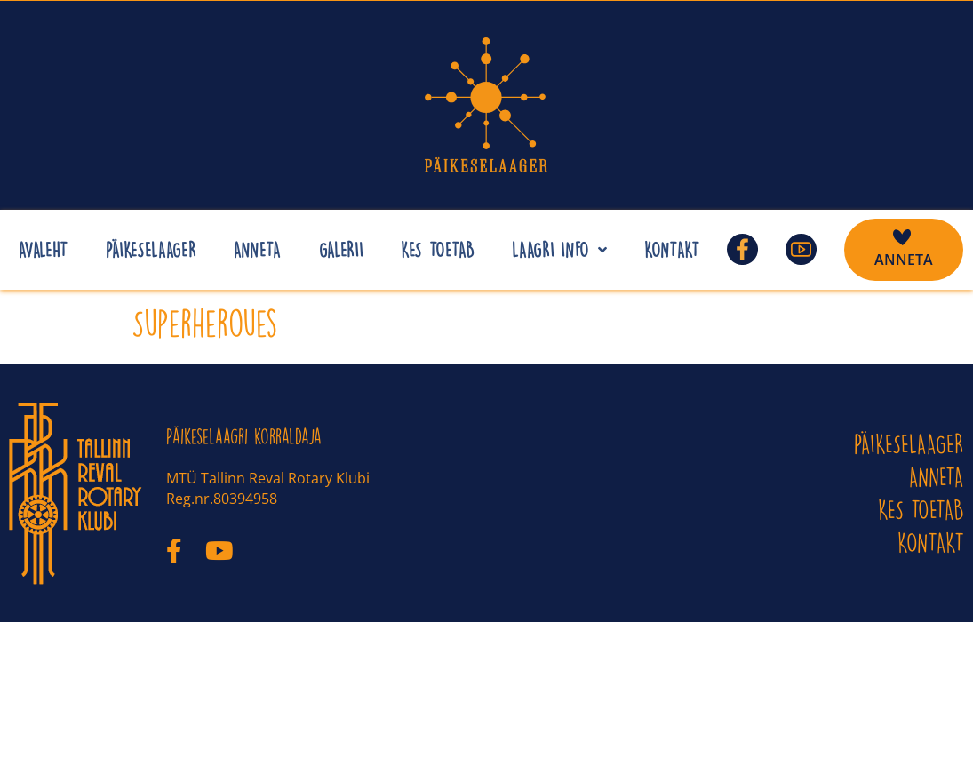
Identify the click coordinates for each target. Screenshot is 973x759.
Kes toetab (921, 510)
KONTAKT (930, 543)
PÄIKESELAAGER (909, 444)
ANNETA (936, 477)
